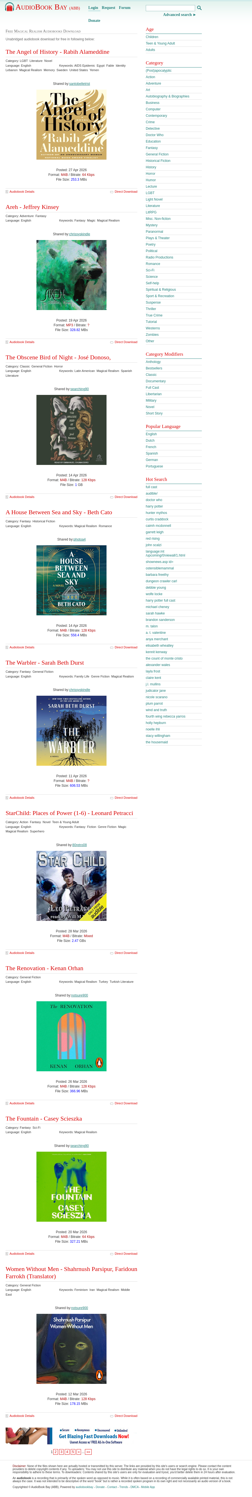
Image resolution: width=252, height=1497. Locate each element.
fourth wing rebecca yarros (165, 716)
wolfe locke (154, 594)
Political (151, 251)
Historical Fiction (158, 161)
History (151, 167)
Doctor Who (154, 135)
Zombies (152, 335)
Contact (112, 1487)
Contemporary (156, 116)
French (151, 447)
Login (93, 8)
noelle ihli (153, 729)
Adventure (153, 83)
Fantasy (152, 148)
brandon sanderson (160, 620)
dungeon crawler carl (161, 581)
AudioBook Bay (47, 7)
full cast (151, 487)
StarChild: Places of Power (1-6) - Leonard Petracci (69, 812)
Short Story (154, 413)
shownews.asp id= (159, 562)
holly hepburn (156, 723)
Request (108, 8)
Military (151, 400)
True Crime (154, 315)
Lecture (151, 186)
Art (148, 90)
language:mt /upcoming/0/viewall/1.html (165, 553)
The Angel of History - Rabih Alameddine (57, 51)
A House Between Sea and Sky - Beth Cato (59, 512)
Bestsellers (154, 368)
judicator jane (156, 691)
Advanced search (177, 15)
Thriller (151, 309)
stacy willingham (158, 736)
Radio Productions (159, 257)
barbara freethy (157, 575)
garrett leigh (154, 532)
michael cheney (157, 607)
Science (152, 277)
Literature (153, 206)
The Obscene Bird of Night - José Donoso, (58, 357)
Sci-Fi (150, 270)
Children (152, 37)
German (152, 460)
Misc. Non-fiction (158, 219)
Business (152, 103)
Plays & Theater (158, 238)
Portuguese (154, 466)
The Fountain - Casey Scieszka (44, 1118)
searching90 (79, 389)
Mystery (152, 225)
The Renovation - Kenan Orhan (44, 968)
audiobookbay (84, 1487)
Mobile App (148, 1487)
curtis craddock (157, 519)
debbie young (156, 588)
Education (153, 141)
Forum (124, 8)
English (151, 434)
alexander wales (158, 665)
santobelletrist (79, 84)
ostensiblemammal (160, 568)
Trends (123, 1487)
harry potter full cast (160, 600)
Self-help (152, 283)
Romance (153, 264)
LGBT (150, 193)
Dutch (150, 441)
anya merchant (157, 639)
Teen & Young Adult (160, 43)
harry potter (154, 506)
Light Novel (154, 199)
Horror (150, 174)
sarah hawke (155, 613)
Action (150, 77)
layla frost (153, 671)
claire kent (153, 678)
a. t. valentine (156, 633)
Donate (94, 20)
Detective (153, 129)
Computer (153, 109)
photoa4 (79, 539)
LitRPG (151, 212)
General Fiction (157, 154)
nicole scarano (156, 697)
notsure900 (79, 995)
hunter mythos (156, 513)
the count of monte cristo (164, 658)
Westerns (153, 328)
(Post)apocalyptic (159, 71)
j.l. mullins (153, 684)
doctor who (154, 500)
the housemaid (157, 742)
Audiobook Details (22, 191)
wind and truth (156, 710)
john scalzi (153, 545)
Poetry (151, 244)
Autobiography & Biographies (167, 96)
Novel (150, 407)
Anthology (153, 362)
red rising (152, 539)
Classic (151, 375)
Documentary (156, 381)
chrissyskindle (79, 234)
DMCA (134, 1487)
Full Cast (152, 388)
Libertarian (154, 394)
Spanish (152, 453)
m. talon (152, 626)
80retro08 (79, 845)
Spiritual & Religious (161, 290)
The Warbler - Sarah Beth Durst (45, 662)
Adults (150, 50)
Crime (150, 122)
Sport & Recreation (160, 296)
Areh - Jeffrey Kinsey (32, 206)
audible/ (152, 493)
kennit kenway (156, 652)
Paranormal (154, 232)
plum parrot (154, 704)
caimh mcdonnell (158, 526)
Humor (151, 180)
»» (88, 1452)
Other (150, 341)
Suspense (153, 302)
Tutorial (151, 322)
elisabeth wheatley (160, 646)
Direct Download (126, 191)
